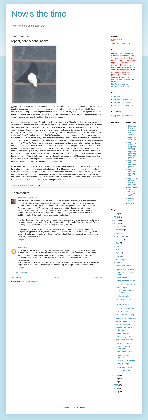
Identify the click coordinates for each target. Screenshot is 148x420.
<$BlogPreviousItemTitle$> (123, 105)
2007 (116, 385)
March (118, 256)
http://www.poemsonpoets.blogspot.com (132, 155)
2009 (116, 379)
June (118, 246)
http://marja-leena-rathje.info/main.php (132, 146)
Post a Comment (21, 273)
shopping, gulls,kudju (123, 333)
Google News (131, 199)
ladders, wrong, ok (122, 278)
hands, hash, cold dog (124, 367)
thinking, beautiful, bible (124, 340)
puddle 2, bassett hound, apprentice (125, 292)
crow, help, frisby (122, 311)
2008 (116, 382)
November (120, 230)
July (118, 243)
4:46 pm (21, 268)
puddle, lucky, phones (124, 296)
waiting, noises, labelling (125, 315)
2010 (116, 375)
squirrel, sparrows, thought (125, 281)
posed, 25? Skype (122, 364)
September (120, 236)
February (119, 260)
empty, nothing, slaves (124, 370)
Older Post (98, 278)
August (119, 240)
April (118, 253)
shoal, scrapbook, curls (124, 352)
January (119, 263)
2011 (116, 224)
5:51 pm (21, 240)
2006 (116, 389)
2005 (116, 392)
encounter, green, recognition (122, 356)
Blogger (84, 408)
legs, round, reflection (124, 343)
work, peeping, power (124, 337)
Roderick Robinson (25, 198)
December (120, 227)
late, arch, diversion (123, 325)
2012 (116, 220)
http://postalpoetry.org (121, 102)
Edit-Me (131, 203)
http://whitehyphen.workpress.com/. (132, 129)
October (119, 233)
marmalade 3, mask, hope (125, 308)
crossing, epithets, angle (125, 269)
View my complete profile (120, 43)
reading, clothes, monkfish (125, 321)
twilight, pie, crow (122, 305)
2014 (116, 214)
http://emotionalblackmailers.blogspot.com (132, 182)
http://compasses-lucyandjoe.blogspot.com (132, 192)
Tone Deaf (132, 135)
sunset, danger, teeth (123, 288)
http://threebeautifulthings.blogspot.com (132, 173)
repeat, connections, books (126, 284)
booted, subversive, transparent (123, 347)
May (118, 250)
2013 (116, 217)
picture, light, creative (124, 266)
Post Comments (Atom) (30, 282)
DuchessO (117, 97)
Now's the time (39, 13)
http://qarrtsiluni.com (132, 139)
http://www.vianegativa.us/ (123, 99)
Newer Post (16, 278)
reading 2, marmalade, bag (126, 318)
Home (57, 278)
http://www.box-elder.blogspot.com (132, 164)
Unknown (21, 247)
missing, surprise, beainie (125, 360)
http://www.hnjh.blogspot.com (124, 116)
